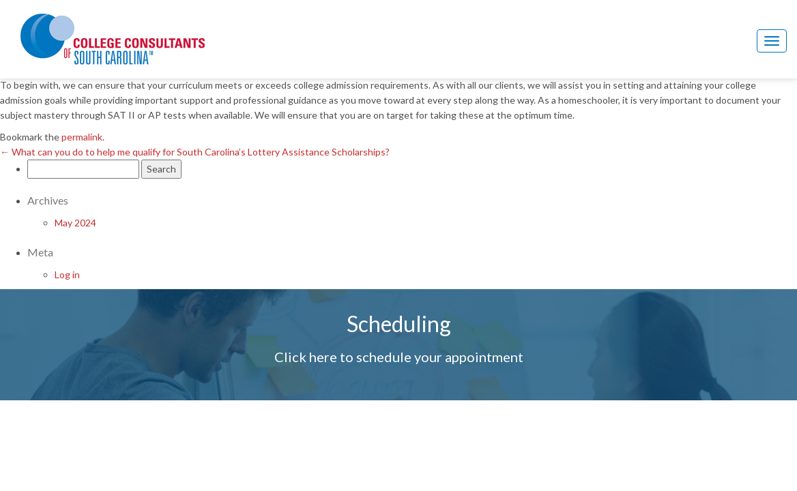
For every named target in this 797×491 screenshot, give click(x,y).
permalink (81, 137)
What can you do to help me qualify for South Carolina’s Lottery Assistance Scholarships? (195, 152)
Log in (67, 274)
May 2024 (75, 222)
